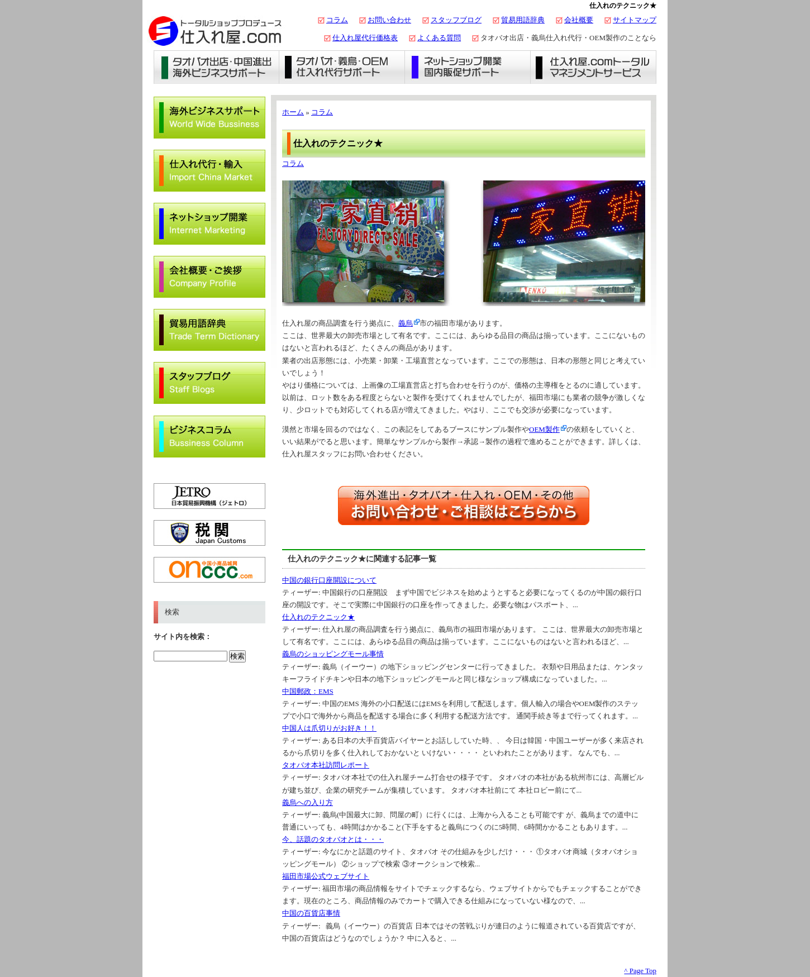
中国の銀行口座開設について (329, 580)
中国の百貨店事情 (311, 913)
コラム (337, 20)
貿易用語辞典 (523, 20)
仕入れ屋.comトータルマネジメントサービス (593, 67)
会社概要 (578, 20)
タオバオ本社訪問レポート (325, 765)
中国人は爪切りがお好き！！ (329, 728)
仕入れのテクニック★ (318, 617)
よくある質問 (439, 38)
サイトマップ (634, 20)
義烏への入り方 (307, 802)
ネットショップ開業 (468, 67)
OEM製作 (544, 429)
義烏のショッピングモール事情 (333, 654)
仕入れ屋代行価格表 (365, 38)
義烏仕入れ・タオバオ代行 (342, 67)
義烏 (405, 323)
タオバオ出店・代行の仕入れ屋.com (215, 30)
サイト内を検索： (183, 636)
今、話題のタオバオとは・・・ (333, 839)
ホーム (293, 112)
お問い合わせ (389, 20)
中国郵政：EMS (307, 691)
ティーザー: (302, 592)
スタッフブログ (456, 20)
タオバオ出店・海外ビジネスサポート (216, 67)
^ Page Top (640, 970)
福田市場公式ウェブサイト (325, 876)
